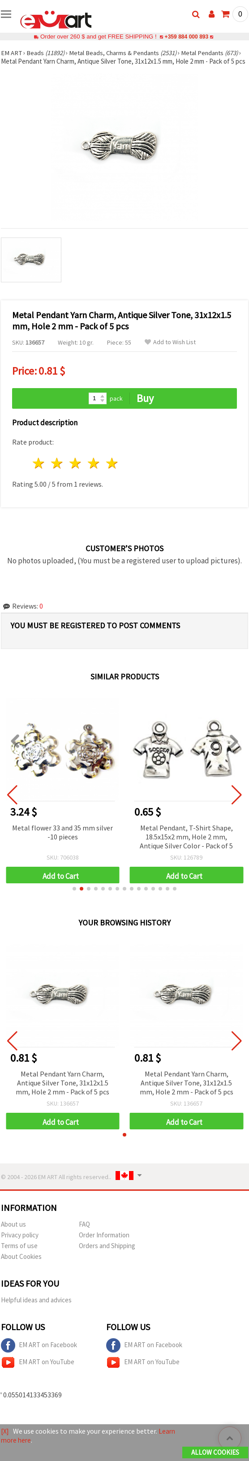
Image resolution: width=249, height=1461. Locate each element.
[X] (5, 1431)
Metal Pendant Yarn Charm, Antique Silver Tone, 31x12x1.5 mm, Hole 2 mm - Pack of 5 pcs (62, 1091)
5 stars (112, 472)
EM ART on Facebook (39, 1354)
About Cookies (21, 1265)
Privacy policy (20, 1243)
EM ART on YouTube (37, 1371)
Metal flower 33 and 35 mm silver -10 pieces (62, 841)
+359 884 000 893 (186, 36)
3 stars (76, 472)
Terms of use (19, 1254)
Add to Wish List (170, 350)
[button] (74, 897)
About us (13, 1232)
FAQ (84, 1232)
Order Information (104, 1243)
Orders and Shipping (107, 1254)
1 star (39, 472)
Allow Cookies (215, 1452)
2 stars (57, 472)
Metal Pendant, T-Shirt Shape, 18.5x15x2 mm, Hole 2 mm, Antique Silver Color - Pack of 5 (186, 845)
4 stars (94, 472)
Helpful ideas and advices (36, 1308)
